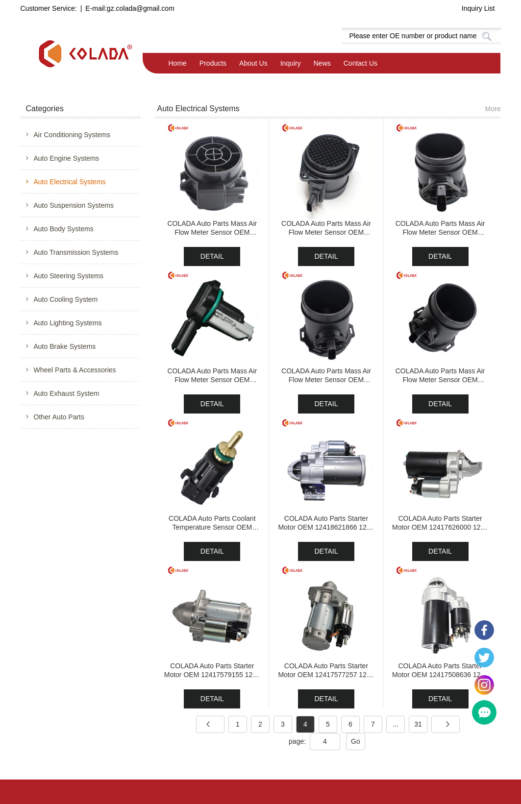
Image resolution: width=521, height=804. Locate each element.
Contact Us (360, 63)
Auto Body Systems (64, 229)
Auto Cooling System (66, 299)
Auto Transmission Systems (76, 252)
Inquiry (290, 63)
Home (178, 63)
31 (418, 724)
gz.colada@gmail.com (140, 8)
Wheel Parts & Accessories (75, 370)
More (493, 109)
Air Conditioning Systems (72, 135)
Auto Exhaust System (66, 393)
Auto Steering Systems (68, 276)
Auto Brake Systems (65, 346)
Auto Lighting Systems (68, 323)
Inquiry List (478, 8)
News (322, 63)
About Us (253, 63)
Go (355, 741)
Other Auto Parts (59, 417)
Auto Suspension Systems (74, 205)
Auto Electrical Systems (70, 182)
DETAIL (212, 256)
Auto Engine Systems (66, 158)
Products (212, 63)
